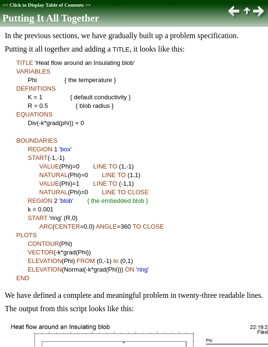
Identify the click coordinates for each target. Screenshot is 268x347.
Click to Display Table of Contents (47, 5)
